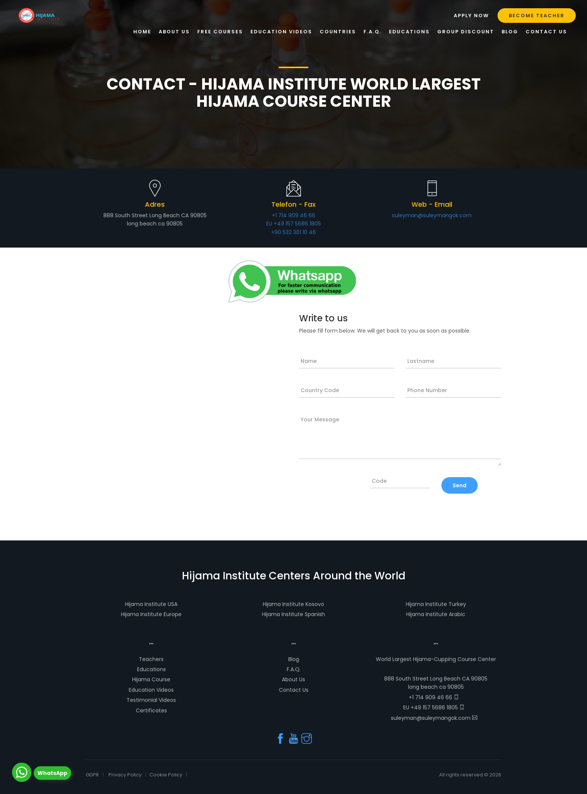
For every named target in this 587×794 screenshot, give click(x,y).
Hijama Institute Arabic (435, 614)
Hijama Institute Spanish (293, 614)
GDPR (92, 774)
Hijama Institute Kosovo (293, 604)
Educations (151, 669)
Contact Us (293, 690)
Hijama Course (151, 679)
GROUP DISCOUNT (465, 31)
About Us (293, 679)
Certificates (151, 710)
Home (142, 31)
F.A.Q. (294, 669)
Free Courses (220, 31)
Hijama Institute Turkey (436, 604)
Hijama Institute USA (151, 604)
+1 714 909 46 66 (293, 215)
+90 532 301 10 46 (293, 232)
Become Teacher (537, 15)
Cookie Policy (165, 774)
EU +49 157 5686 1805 (293, 223)
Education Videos (151, 690)
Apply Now (471, 15)
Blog (293, 659)
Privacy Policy (125, 774)
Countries (338, 31)
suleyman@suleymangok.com (432, 215)
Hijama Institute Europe (151, 614)
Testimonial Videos (151, 700)
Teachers (151, 659)
